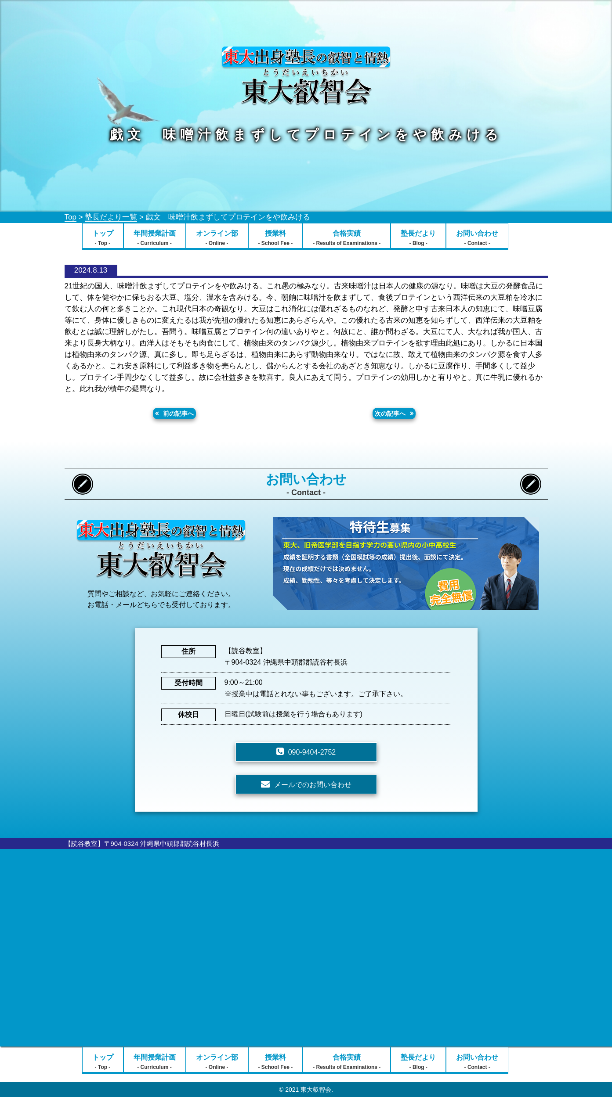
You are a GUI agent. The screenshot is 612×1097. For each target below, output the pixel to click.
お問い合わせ (477, 238)
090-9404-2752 (312, 752)
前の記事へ (178, 413)
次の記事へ (390, 413)
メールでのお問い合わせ (312, 784)
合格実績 (346, 238)
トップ (102, 238)
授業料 (275, 238)
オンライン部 (217, 238)
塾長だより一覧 (111, 217)
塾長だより (418, 238)
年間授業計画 (155, 238)
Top (70, 217)
